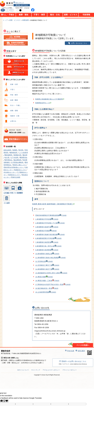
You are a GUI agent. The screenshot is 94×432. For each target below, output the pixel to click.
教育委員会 (8, 160)
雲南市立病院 (15, 177)
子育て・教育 (39, 15)
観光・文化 (55, 15)
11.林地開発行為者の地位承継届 (50, 257)
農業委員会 (23, 157)
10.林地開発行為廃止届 (47, 254)
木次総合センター (10, 172)
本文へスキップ (19, 2)
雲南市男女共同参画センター (13, 167)
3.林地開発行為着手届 (46, 227)
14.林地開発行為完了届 (47, 269)
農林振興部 (8, 155)
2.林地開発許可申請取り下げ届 (50, 223)
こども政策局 (23, 152)
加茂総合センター (20, 170)
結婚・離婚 (11, 100)
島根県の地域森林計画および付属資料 (49, 99)
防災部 (21, 150)
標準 (3, 10)
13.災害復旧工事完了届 (47, 265)
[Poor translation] (5, 401)
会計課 (7, 157)
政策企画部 (7, 150)
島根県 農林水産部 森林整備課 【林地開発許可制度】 (53, 204)
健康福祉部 (13, 152)
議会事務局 (17, 160)
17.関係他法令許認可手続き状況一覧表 (53, 284)
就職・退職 (11, 110)
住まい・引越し (12, 105)
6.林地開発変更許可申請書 (48, 238)
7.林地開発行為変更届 (46, 242)
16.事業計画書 (44, 277)
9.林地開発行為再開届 (46, 250)
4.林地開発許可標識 (46, 231)
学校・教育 (11, 95)
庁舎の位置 (69, 351)
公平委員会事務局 (17, 162)
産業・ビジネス (70, 15)
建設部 (25, 155)
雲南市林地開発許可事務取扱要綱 (51, 215)
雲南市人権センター (19, 165)
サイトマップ (35, 370)
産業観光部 (17, 155)
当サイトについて (23, 370)
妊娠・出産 (11, 84)
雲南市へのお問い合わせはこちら (72, 361)
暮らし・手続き (8, 15)
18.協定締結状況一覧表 (46, 288)
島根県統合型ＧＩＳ (43, 103)
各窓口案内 (80, 351)
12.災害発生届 (44, 261)
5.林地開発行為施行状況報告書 (50, 234)
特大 (12, 10)
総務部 (15, 150)
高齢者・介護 (11, 116)
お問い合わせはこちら (77, 43)
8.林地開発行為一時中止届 (48, 246)
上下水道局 (14, 157)
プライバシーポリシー (69, 370)
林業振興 (25, 20)
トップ (5, 20)
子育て (9, 89)
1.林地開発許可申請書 (46, 219)
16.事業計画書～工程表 (47, 280)
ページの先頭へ (82, 345)
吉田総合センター (14, 175)
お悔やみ (10, 121)
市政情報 (86, 15)
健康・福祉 (23, 15)
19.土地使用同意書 (45, 292)
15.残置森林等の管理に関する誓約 (51, 273)
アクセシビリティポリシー (51, 370)
